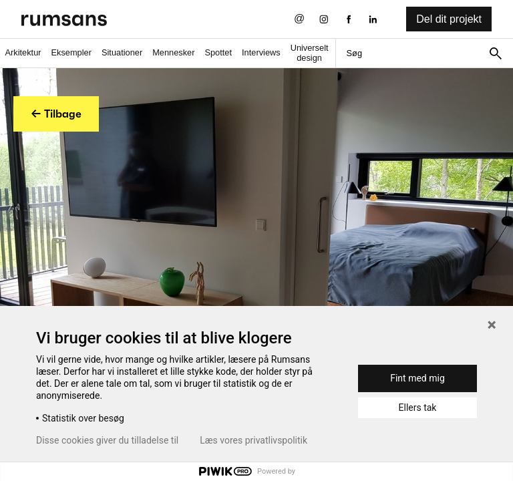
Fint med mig (417, 378)
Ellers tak (418, 407)
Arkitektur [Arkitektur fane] (23, 52)
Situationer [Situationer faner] (122, 52)
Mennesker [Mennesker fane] (173, 52)
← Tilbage (56, 113)
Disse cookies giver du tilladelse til (107, 440)
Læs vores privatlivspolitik (253, 440)
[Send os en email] (299, 19)
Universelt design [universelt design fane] (310, 52)
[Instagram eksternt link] (323, 19)
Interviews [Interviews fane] (261, 52)
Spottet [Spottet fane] (218, 52)
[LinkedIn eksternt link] (373, 19)
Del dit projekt (449, 19)
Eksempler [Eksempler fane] (71, 52)
